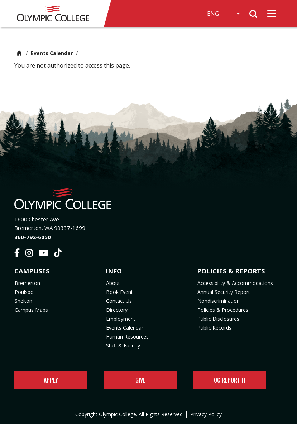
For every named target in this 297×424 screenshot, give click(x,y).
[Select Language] (222, 14)
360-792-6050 (32, 237)
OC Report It (230, 380)
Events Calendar (52, 53)
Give (140, 380)
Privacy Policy (206, 414)
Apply (51, 380)
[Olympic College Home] (148, 198)
